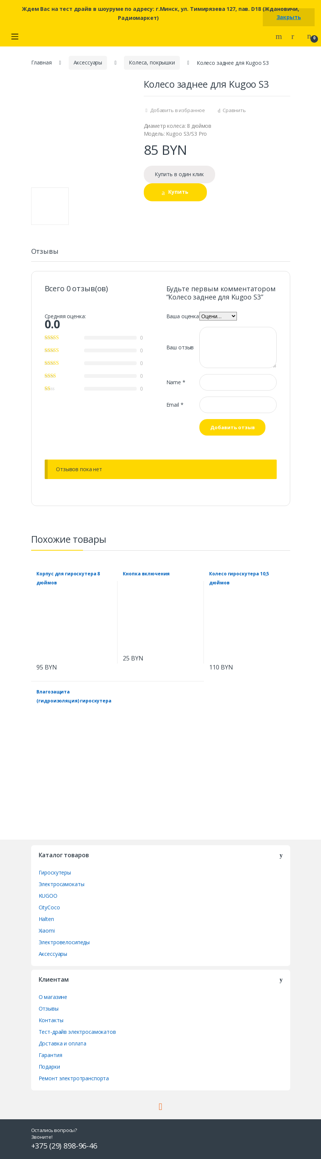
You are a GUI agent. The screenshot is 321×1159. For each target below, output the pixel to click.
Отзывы (45, 252)
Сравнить (234, 110)
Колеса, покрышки (152, 62)
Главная (41, 62)
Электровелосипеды (64, 942)
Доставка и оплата (63, 1043)
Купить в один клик (179, 174)
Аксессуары (88, 62)
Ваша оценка (182, 316)
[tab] (45, 254)
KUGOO (48, 895)
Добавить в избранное (177, 110)
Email (175, 404)
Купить (178, 191)
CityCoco (49, 907)
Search (280, 36)
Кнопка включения (146, 574)
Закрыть (289, 17)
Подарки (49, 1066)
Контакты (51, 1020)
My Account (295, 36)
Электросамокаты (61, 884)
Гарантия (50, 1055)
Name (175, 382)
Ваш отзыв (180, 347)
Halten (46, 918)
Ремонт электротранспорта (74, 1078)
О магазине (53, 996)
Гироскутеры (55, 872)
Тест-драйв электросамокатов (77, 1031)
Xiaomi (47, 930)
